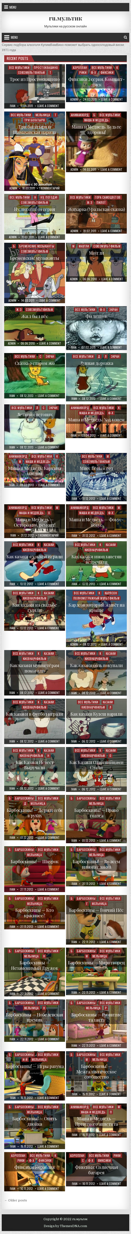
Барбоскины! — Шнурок (35, 861)
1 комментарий (49, 188)
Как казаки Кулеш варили (96, 714)
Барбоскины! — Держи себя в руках (35, 813)
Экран (113, 309)
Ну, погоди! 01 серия (34, 209)
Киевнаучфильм (34, 550)
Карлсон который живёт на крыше (96, 607)
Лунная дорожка (96, 363)
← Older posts (15, 1200)
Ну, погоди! (49, 197)
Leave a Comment (48, 105)
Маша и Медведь (96, 120)
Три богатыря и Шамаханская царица (34, 129)
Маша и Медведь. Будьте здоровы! (96, 129)
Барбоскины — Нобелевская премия (34, 1017)
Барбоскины (24, 798)
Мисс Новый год (96, 468)
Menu (12, 7)
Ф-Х (93, 72)
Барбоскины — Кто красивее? (34, 912)
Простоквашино (46, 67)
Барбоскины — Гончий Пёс (96, 910)
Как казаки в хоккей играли (34, 557)
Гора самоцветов (108, 197)
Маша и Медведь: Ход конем (96, 420)
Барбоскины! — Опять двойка (34, 1121)
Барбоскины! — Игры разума (35, 1066)
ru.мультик (65, 18)
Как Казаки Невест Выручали (35, 765)
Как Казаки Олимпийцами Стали (96, 765)
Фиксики (107, 72)
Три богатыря (34, 120)
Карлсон (111, 593)
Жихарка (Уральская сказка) (96, 209)
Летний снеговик (35, 414)
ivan (12, 105)
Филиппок (97, 316)
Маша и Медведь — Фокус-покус (96, 522)
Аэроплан (80, 67)
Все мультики (19, 67)
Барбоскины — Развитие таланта (96, 1017)
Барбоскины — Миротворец (96, 963)
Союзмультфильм (31, 72)
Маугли (84, 246)
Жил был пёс (34, 316)
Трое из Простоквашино (35, 79)
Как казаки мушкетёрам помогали (34, 668)
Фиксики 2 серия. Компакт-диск (96, 82)
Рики (83, 72)
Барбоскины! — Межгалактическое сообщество (96, 1071)
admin (74, 99)
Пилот (101, 202)
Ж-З (89, 202)
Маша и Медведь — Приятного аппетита (96, 1121)
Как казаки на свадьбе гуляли (34, 607)
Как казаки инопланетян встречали (96, 559)
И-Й (25, 1059)
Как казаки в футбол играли (34, 714)
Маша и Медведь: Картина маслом (34, 471)
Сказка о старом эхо (35, 363)
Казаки (49, 544)
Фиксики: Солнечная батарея (96, 1170)
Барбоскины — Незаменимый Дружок (34, 965)
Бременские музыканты (36, 246)
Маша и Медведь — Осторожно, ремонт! (34, 522)
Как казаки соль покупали (96, 665)
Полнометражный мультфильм (96, 598)
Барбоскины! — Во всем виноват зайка (96, 864)
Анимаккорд (80, 115)
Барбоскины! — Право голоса (96, 813)
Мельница (43, 115)
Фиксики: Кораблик (34, 1167)
